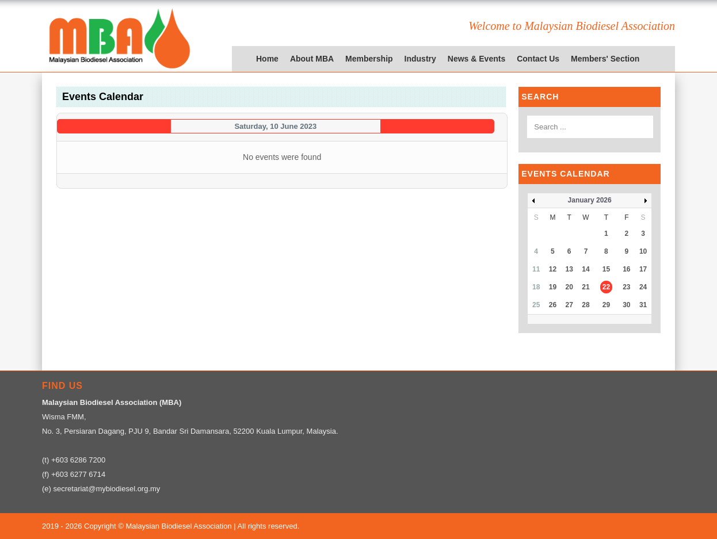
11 (536, 269)
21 (585, 287)
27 (569, 305)
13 (569, 269)
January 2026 (590, 200)
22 (606, 287)
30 (626, 305)
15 (606, 269)
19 (552, 287)
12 (552, 269)
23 (626, 287)
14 (585, 269)
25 (536, 305)
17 (643, 269)
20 (569, 287)
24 (643, 287)
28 (585, 305)
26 (552, 305)
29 (606, 305)
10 (643, 251)
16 (626, 269)
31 (643, 305)
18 (536, 287)
